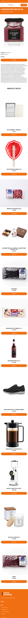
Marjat (10, 52)
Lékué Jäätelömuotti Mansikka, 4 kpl (14, 169)
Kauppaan (24, 5)
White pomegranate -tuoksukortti (14, 129)
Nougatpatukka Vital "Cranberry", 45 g (14, 328)
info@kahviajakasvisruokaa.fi (5, 1)
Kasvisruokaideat (6, 611)
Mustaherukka (14, 288)
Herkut (7, 52)
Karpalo (14, 576)
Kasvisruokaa (5, 607)
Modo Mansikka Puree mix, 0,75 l (14, 360)
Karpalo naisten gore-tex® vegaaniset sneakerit (14, 409)
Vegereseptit (5, 609)
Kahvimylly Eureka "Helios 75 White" (14, 488)
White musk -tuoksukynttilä (14, 537)
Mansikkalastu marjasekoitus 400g (14, 208)
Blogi (4, 613)
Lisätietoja (14, 60)
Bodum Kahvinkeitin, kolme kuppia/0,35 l (14, 449)
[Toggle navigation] (2, 5)
